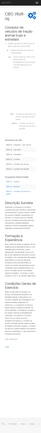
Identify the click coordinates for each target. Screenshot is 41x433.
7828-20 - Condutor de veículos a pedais (18, 193)
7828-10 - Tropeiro (13, 182)
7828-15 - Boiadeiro (13, 186)
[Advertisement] (20, 91)
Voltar (7, 347)
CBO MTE (6, 3)
